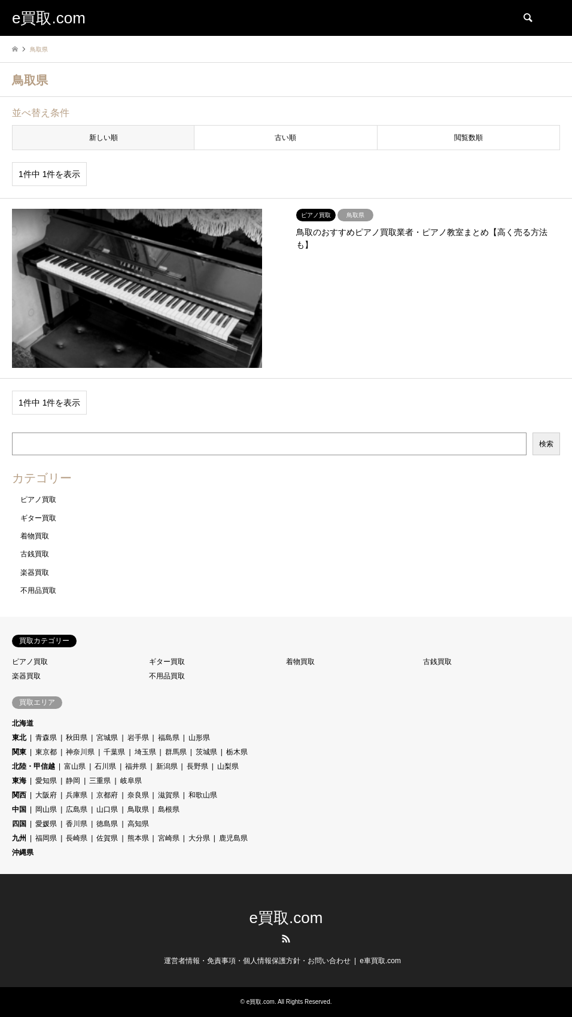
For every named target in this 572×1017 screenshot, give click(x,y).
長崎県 (76, 838)
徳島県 (107, 824)
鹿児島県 (233, 838)
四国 (19, 824)
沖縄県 (23, 852)
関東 (19, 752)
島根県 (168, 809)
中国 (19, 809)
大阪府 (46, 795)
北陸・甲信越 (33, 766)
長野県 (197, 766)
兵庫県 (76, 795)
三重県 (100, 781)
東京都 (46, 752)
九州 (19, 838)
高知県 (138, 824)
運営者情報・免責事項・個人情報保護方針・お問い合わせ (257, 961)
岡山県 (46, 809)
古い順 (285, 137)
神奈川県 (80, 752)
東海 (19, 781)
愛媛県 (46, 824)
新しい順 (103, 137)
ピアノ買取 (38, 499)
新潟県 (167, 766)
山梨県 (228, 766)
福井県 (136, 766)
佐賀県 (107, 838)
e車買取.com (380, 961)
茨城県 (206, 752)
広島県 (76, 809)
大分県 (199, 838)
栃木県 (237, 752)
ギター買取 (38, 518)
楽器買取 (34, 572)
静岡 (73, 781)
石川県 (105, 766)
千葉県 (114, 752)
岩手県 (138, 737)
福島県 (168, 737)
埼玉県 (145, 752)
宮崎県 (168, 838)
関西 (19, 795)
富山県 (75, 766)
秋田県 (76, 737)
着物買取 (34, 536)
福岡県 (46, 838)
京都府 (107, 795)
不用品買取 (38, 590)
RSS (286, 938)
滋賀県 (168, 795)
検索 (546, 444)
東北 (19, 737)
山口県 (107, 809)
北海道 (23, 723)
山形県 (199, 737)
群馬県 (176, 752)
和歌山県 (202, 795)
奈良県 (138, 795)
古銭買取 (34, 554)
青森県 (46, 737)
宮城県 (107, 737)
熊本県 (138, 838)
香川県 (76, 824)
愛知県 (46, 781)
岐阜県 (131, 781)
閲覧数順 (468, 137)
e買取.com (286, 918)
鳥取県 (138, 809)
